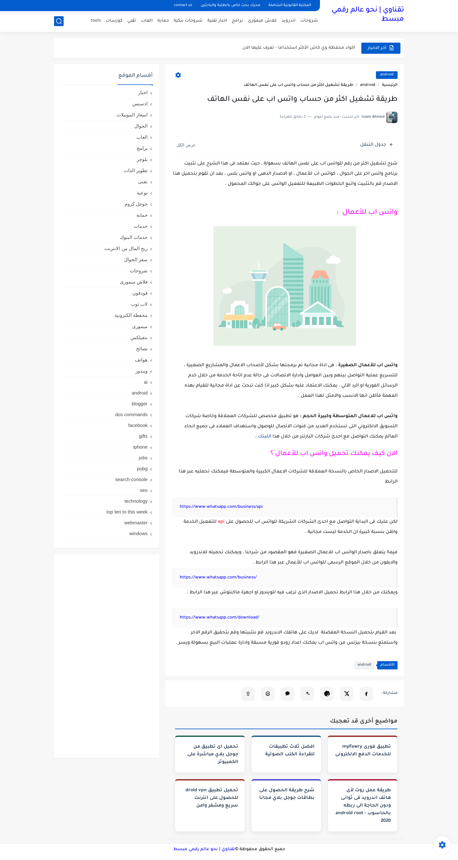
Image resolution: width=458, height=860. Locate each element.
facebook (138, 425)
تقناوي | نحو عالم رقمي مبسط (368, 15)
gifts (143, 436)
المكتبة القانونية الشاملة (289, 5)
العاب (147, 20)
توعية (142, 192)
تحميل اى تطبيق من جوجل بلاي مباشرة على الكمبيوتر (212, 755)
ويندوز (141, 371)
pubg (142, 468)
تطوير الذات (136, 170)
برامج (237, 20)
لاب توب (139, 304)
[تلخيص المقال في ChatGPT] (327, 693)
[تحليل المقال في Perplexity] (267, 693)
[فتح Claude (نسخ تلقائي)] (287, 693)
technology (136, 501)
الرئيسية (390, 85)
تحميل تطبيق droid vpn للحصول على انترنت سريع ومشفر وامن (211, 798)
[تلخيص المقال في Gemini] (307, 693)
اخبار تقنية (217, 20)
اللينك (264, 436)
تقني (131, 20)
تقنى (143, 181)
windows (138, 533)
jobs (143, 457)
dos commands (131, 414)
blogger (140, 403)
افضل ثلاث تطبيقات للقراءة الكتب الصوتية (290, 751)
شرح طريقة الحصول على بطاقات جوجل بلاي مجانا (287, 794)
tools (96, 20)
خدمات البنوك (134, 237)
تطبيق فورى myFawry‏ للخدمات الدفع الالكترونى (363, 751)
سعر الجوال (136, 259)
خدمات (141, 226)
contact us (183, 5)
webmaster (136, 522)
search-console (131, 479)
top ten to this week (127, 511)
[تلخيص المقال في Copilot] (248, 693)
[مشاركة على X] (346, 693)
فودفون (140, 293)
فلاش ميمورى (262, 20)
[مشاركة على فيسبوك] (366, 693)
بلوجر (142, 159)
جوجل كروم (136, 203)
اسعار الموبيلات (132, 114)
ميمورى (140, 326)
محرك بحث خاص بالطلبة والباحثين (230, 5)
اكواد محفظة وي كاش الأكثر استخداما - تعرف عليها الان (298, 47)
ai (146, 382)
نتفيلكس (139, 337)
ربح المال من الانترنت (126, 248)
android (386, 75)
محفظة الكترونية (131, 315)
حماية (163, 20)
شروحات (309, 20)
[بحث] (59, 21)
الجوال (141, 126)
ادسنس (140, 103)
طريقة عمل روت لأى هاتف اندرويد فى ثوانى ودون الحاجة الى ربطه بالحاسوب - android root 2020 (363, 806)
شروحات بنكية (188, 20)
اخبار (143, 92)
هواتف (141, 359)
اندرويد (288, 20)
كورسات (114, 20)
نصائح (142, 348)
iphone (140, 447)
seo (144, 490)
